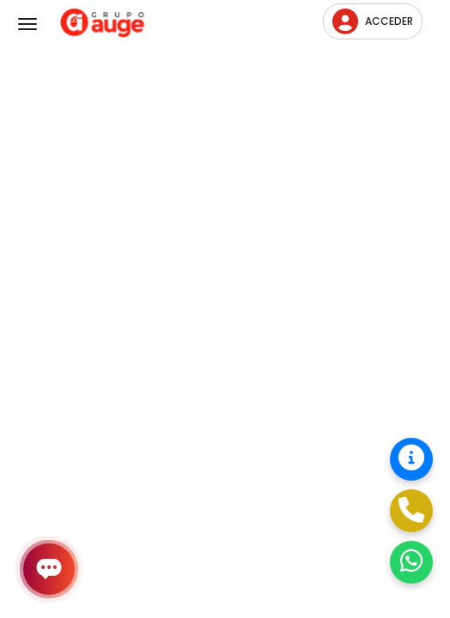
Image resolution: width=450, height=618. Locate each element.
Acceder (372, 21)
